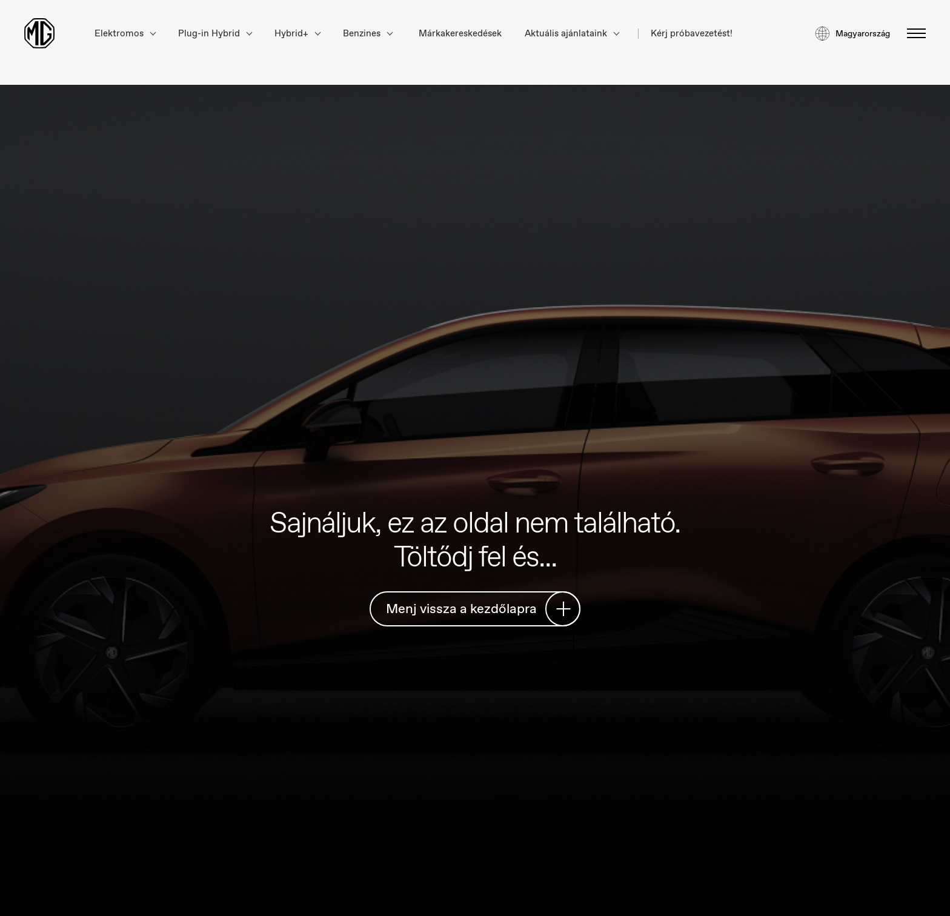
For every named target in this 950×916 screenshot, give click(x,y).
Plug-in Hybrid (215, 33)
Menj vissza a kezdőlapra (478, 608)
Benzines (368, 33)
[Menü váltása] (913, 33)
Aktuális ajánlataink (572, 33)
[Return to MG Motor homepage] (39, 33)
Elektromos (125, 33)
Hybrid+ (297, 33)
